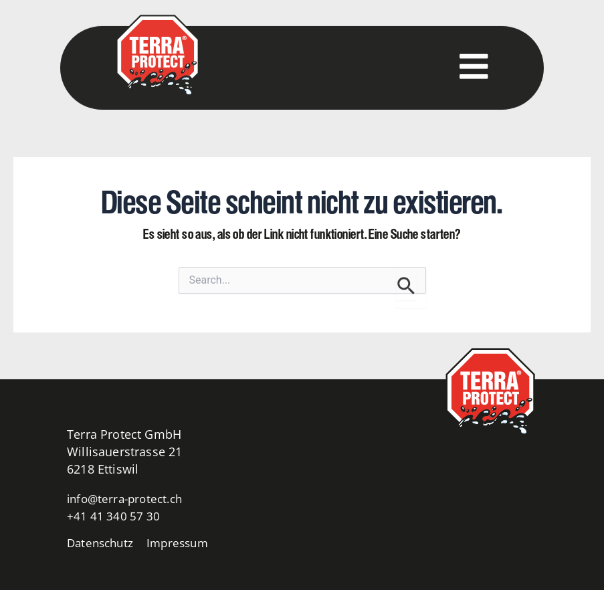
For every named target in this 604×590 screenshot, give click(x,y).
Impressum (184, 542)
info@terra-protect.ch (128, 498)
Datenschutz (102, 542)
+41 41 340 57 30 (115, 516)
